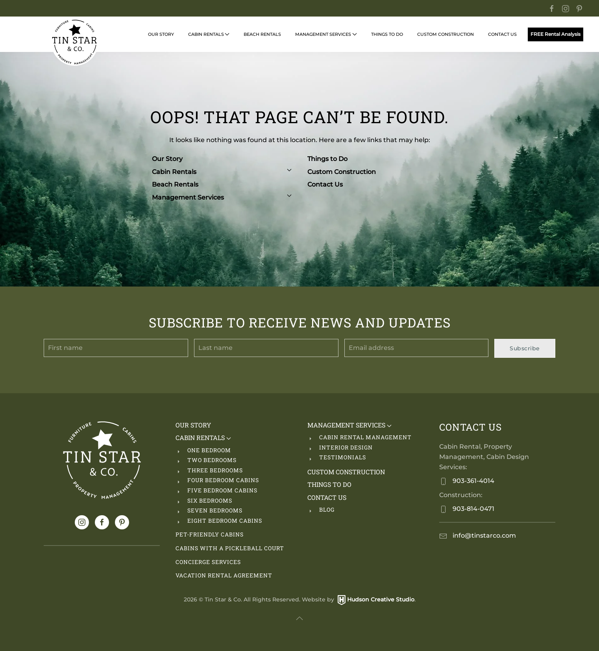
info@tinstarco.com (483, 535)
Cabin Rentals (222, 172)
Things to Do (327, 159)
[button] (299, 618)
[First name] (116, 348)
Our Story (161, 34)
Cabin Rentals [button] (209, 34)
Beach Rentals (175, 184)
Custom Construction (445, 34)
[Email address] (416, 348)
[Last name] (266, 348)
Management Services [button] (326, 34)
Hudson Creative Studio (380, 599)
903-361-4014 (472, 481)
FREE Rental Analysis (556, 34)
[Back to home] (75, 42)
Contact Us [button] (502, 34)
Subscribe (525, 348)
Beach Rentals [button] (262, 34)
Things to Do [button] (387, 34)
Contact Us (325, 184)
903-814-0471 (472, 508)
